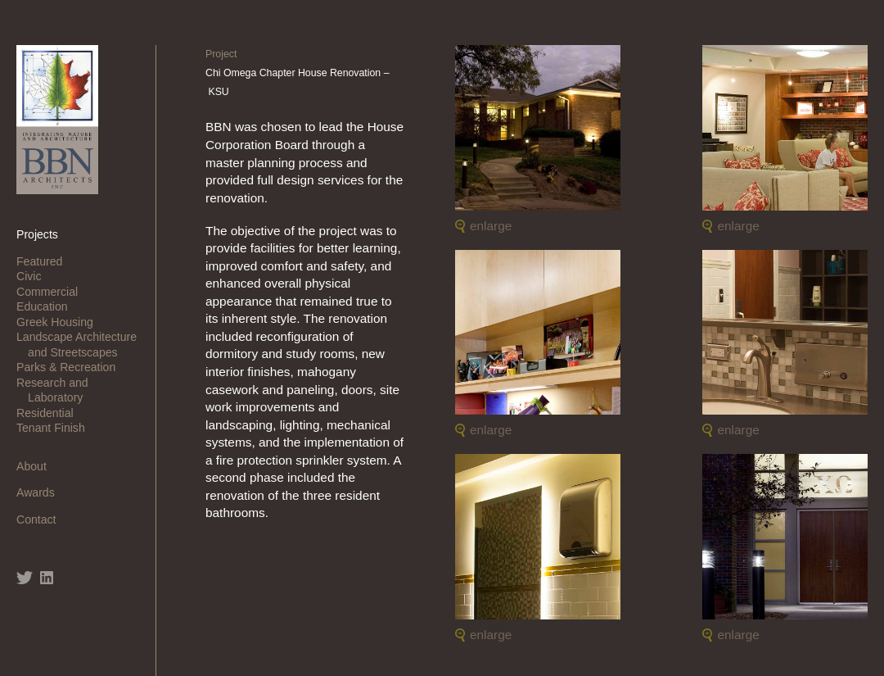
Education (48, 306)
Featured (45, 261)
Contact (42, 519)
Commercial (53, 291)
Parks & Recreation (71, 367)
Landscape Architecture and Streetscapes (82, 344)
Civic (34, 276)
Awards (41, 492)
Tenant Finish (56, 427)
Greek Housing (60, 322)
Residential (51, 413)
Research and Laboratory (58, 390)
